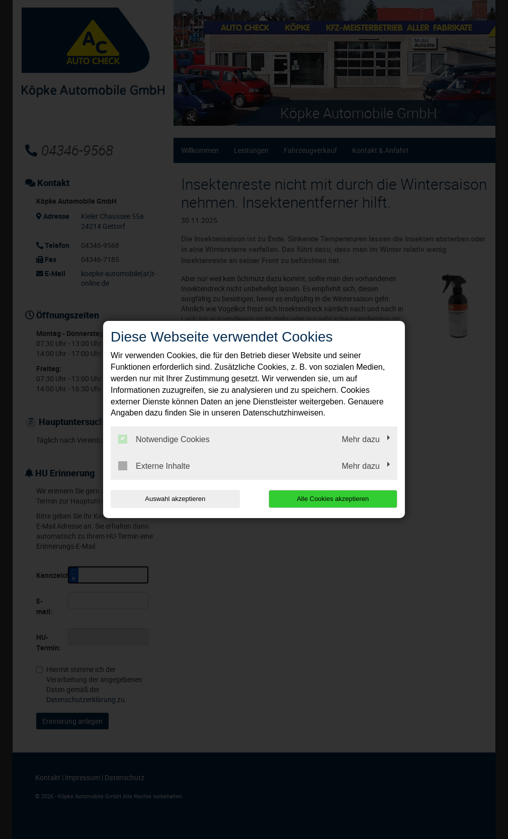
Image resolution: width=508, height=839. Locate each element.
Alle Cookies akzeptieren (333, 498)
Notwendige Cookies (164, 439)
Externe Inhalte (154, 465)
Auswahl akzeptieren (175, 498)
